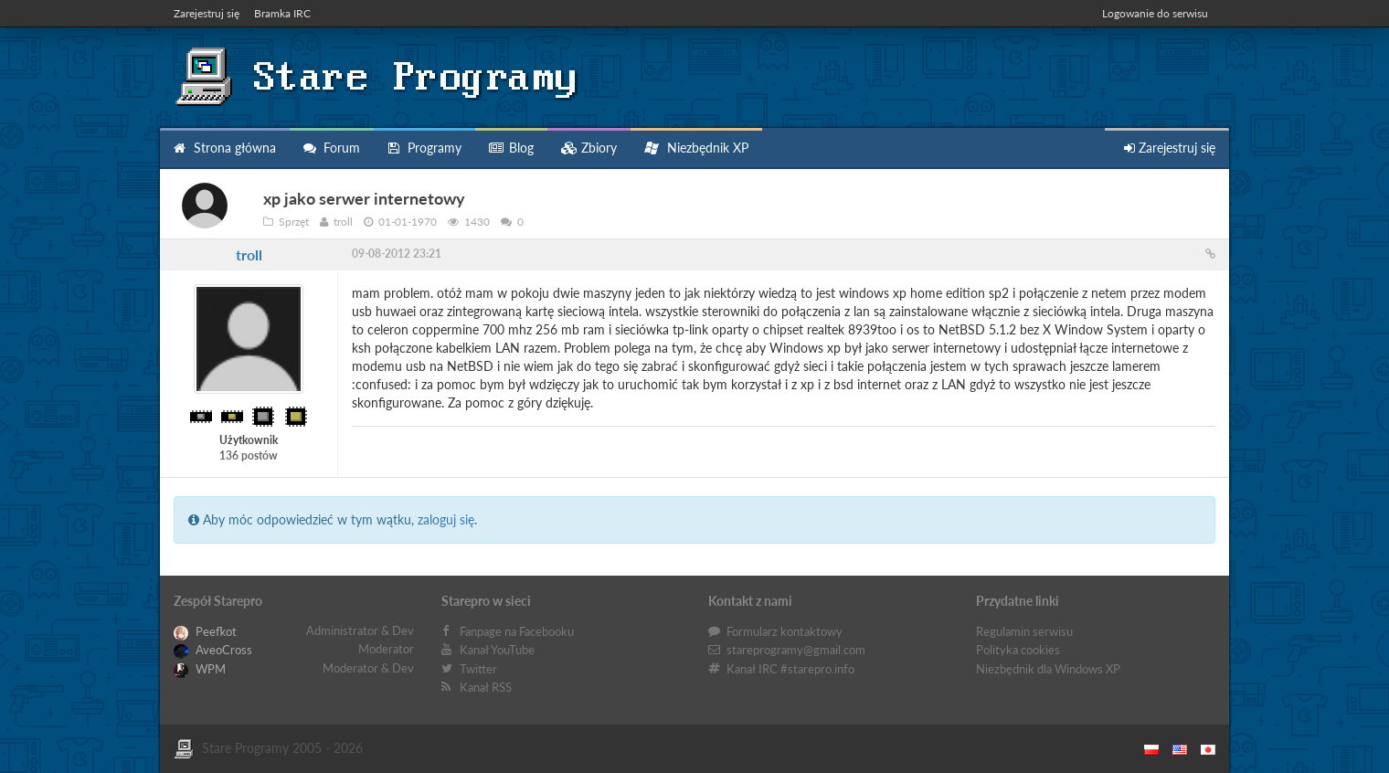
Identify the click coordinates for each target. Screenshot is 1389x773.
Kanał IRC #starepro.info (790, 669)
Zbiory (589, 147)
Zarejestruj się (206, 13)
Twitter (478, 669)
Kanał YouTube (497, 649)
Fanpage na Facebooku (517, 631)
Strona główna (225, 147)
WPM (200, 669)
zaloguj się (446, 519)
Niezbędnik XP (696, 147)
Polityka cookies (1018, 649)
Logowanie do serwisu (1155, 13)
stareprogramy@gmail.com (795, 649)
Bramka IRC (282, 13)
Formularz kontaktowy (784, 631)
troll (249, 254)
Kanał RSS (486, 687)
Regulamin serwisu (1024, 631)
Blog (511, 147)
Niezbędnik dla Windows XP (1048, 669)
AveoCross (213, 649)
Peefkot (205, 631)
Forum (331, 147)
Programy (424, 147)
